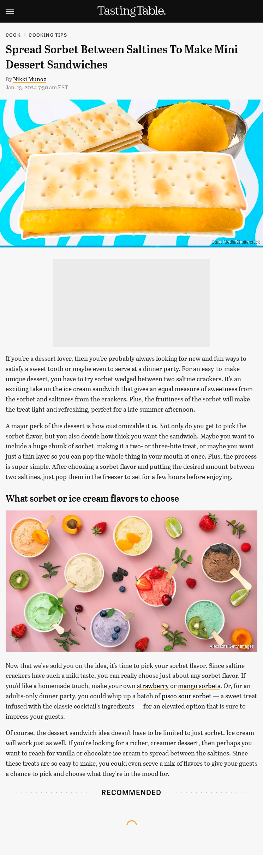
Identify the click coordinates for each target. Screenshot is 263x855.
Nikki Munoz (29, 79)
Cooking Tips (48, 34)
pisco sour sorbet (186, 695)
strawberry (153, 685)
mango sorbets (199, 685)
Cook (13, 34)
